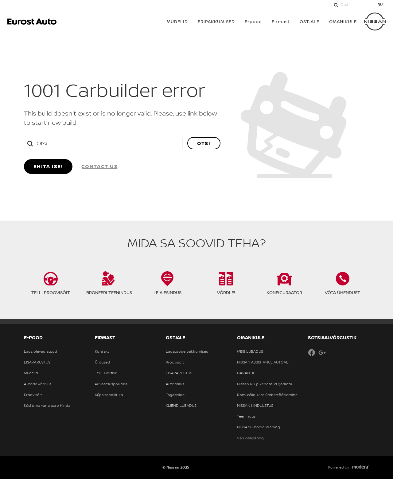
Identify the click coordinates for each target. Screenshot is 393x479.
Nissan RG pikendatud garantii (264, 384)
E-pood (253, 21)
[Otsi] (336, 4)
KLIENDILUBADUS (181, 405)
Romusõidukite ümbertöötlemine (267, 394)
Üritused (102, 362)
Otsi (203, 143)
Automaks (175, 384)
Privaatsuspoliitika (111, 384)
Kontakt (102, 351)
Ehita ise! (48, 166)
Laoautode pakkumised (187, 351)
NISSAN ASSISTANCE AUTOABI (263, 362)
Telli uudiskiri (106, 373)
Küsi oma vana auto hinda (47, 405)
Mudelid (31, 373)
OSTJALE (309, 21)
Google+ (322, 352)
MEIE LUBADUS (250, 351)
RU (380, 4)
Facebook (311, 352)
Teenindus (246, 416)
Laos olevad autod (40, 351)
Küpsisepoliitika (109, 394)
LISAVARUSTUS (37, 362)
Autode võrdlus (37, 384)
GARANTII (245, 373)
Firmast (281, 21)
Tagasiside (175, 394)
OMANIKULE (343, 21)
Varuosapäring (250, 438)
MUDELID (177, 21)
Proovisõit (33, 394)
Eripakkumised (216, 21)
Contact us (99, 166)
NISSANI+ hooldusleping (258, 427)
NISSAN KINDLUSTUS (255, 405)
